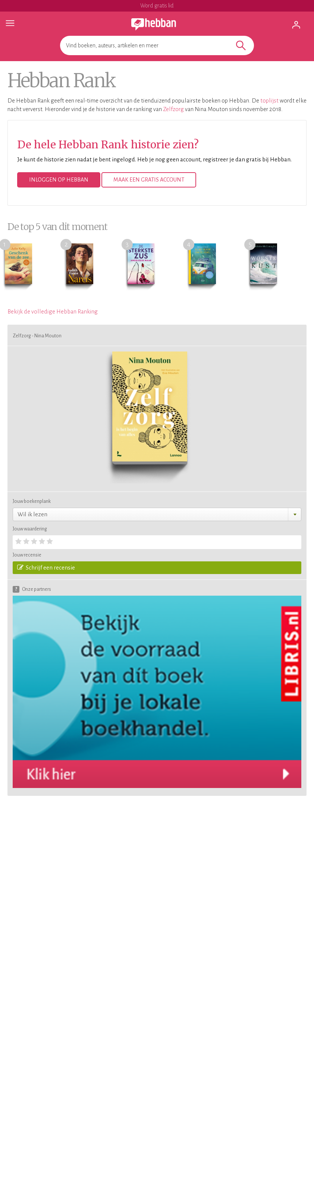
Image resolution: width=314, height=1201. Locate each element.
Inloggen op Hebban (58, 180)
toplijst (269, 100)
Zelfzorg (173, 109)
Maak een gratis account (148, 180)
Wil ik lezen (32, 514)
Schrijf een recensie (46, 567)
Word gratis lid (157, 6)
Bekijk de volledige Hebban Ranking (52, 311)
